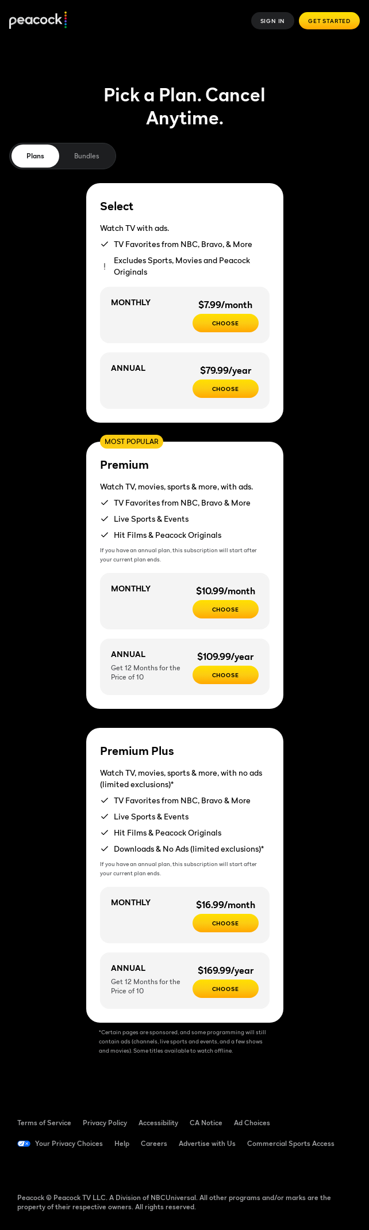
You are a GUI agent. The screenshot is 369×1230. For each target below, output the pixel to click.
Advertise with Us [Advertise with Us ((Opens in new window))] (207, 1143)
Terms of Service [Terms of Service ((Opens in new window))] (44, 1122)
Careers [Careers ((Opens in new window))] (154, 1143)
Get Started (329, 20)
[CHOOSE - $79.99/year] (226, 388)
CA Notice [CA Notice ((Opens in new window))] (206, 1122)
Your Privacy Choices (69, 1143)
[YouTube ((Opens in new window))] (86, 1169)
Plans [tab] (35, 155)
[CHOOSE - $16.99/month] (226, 923)
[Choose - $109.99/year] (226, 675)
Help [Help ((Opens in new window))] (121, 1143)
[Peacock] (38, 21)
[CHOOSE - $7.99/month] (226, 323)
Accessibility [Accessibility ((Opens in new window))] (158, 1122)
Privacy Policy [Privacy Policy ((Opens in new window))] (105, 1122)
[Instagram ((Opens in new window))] (116, 1169)
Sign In (273, 20)
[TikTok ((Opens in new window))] (56, 1169)
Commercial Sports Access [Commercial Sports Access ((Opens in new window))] (291, 1143)
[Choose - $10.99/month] (226, 609)
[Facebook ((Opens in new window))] (26, 1169)
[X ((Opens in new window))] (146, 1169)
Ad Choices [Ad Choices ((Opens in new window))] (252, 1122)
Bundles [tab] (86, 155)
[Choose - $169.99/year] (226, 989)
